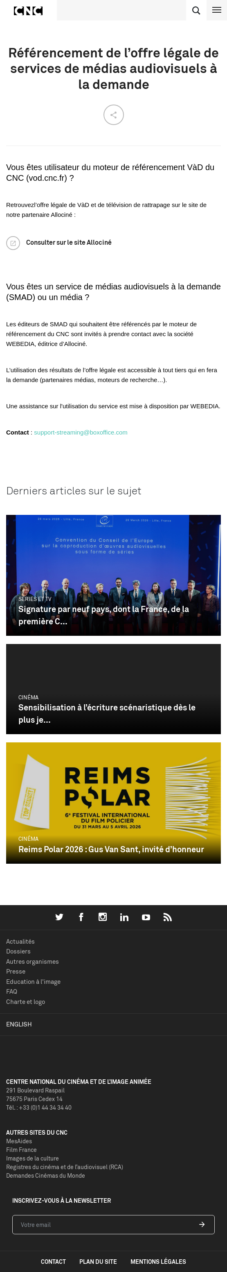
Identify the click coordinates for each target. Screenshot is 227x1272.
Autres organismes (32, 961)
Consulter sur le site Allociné (69, 242)
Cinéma (28, 697)
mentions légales (158, 1261)
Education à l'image (33, 981)
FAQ (11, 991)
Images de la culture (32, 1158)
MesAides (19, 1141)
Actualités (20, 941)
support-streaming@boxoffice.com (80, 432)
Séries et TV (35, 599)
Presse (15, 971)
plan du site (98, 1261)
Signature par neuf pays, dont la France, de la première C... (103, 615)
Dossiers (18, 951)
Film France (21, 1149)
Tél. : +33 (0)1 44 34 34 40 (39, 1107)
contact (53, 1261)
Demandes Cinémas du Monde (45, 1175)
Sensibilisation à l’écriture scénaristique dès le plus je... (107, 713)
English (19, 1024)
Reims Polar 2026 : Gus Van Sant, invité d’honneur (111, 849)
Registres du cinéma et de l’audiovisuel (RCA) (64, 1166)
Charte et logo (25, 1002)
